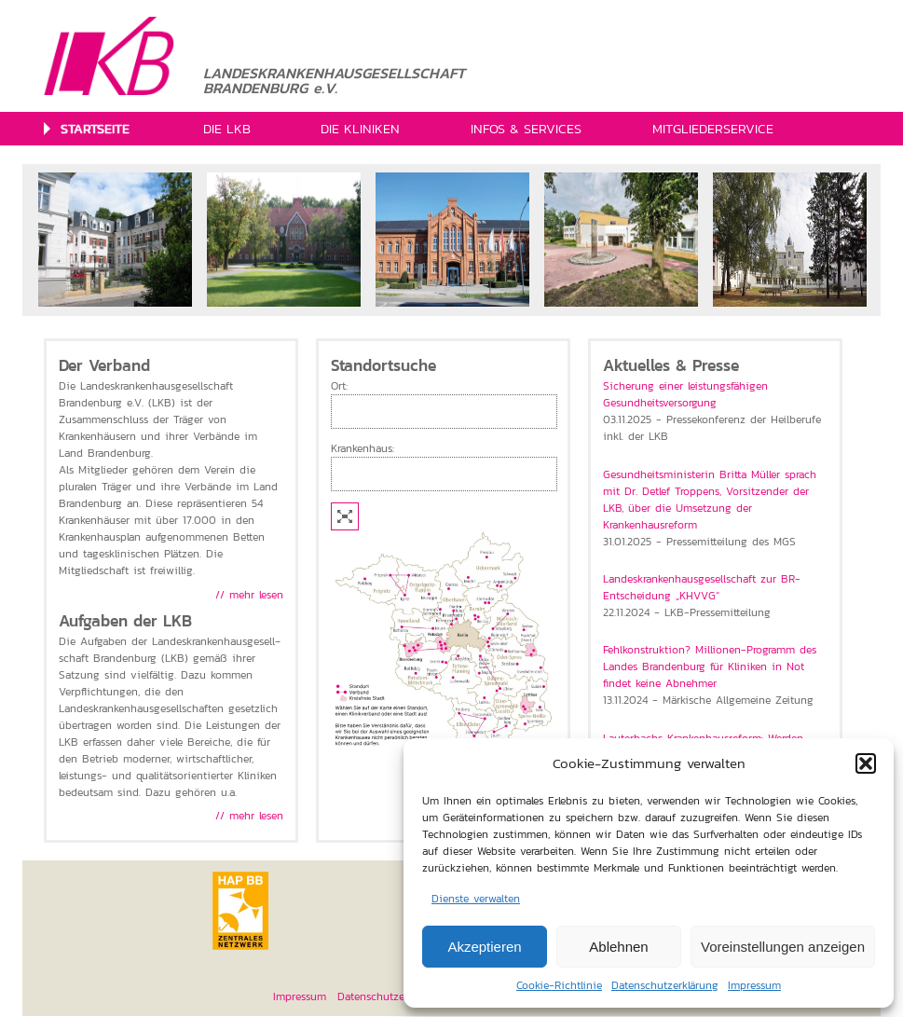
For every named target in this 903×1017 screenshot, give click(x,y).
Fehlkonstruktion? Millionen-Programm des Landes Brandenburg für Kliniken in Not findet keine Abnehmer (709, 666)
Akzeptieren (484, 947)
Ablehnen (618, 947)
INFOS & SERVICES (526, 128)
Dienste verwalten (475, 898)
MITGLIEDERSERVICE (712, 128)
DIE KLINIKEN (360, 128)
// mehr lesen (249, 594)
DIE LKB (227, 128)
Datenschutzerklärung (664, 985)
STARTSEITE (95, 128)
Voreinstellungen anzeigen (783, 947)
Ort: (339, 386)
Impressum (754, 985)
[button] (865, 763)
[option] (115, 239)
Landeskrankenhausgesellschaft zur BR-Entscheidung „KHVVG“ (701, 587)
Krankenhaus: (362, 448)
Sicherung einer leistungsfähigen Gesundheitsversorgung (685, 394)
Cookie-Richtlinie (559, 985)
